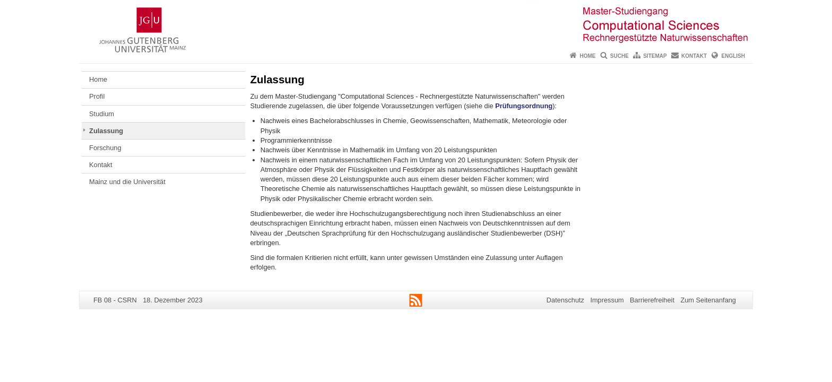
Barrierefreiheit (652, 300)
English (733, 56)
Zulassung (106, 131)
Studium (101, 114)
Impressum (606, 300)
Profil (97, 96)
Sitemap (654, 56)
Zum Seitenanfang (708, 300)
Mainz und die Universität (127, 182)
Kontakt (694, 56)
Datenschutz (565, 300)
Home (587, 56)
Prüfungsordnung (523, 106)
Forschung (105, 148)
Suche (619, 56)
